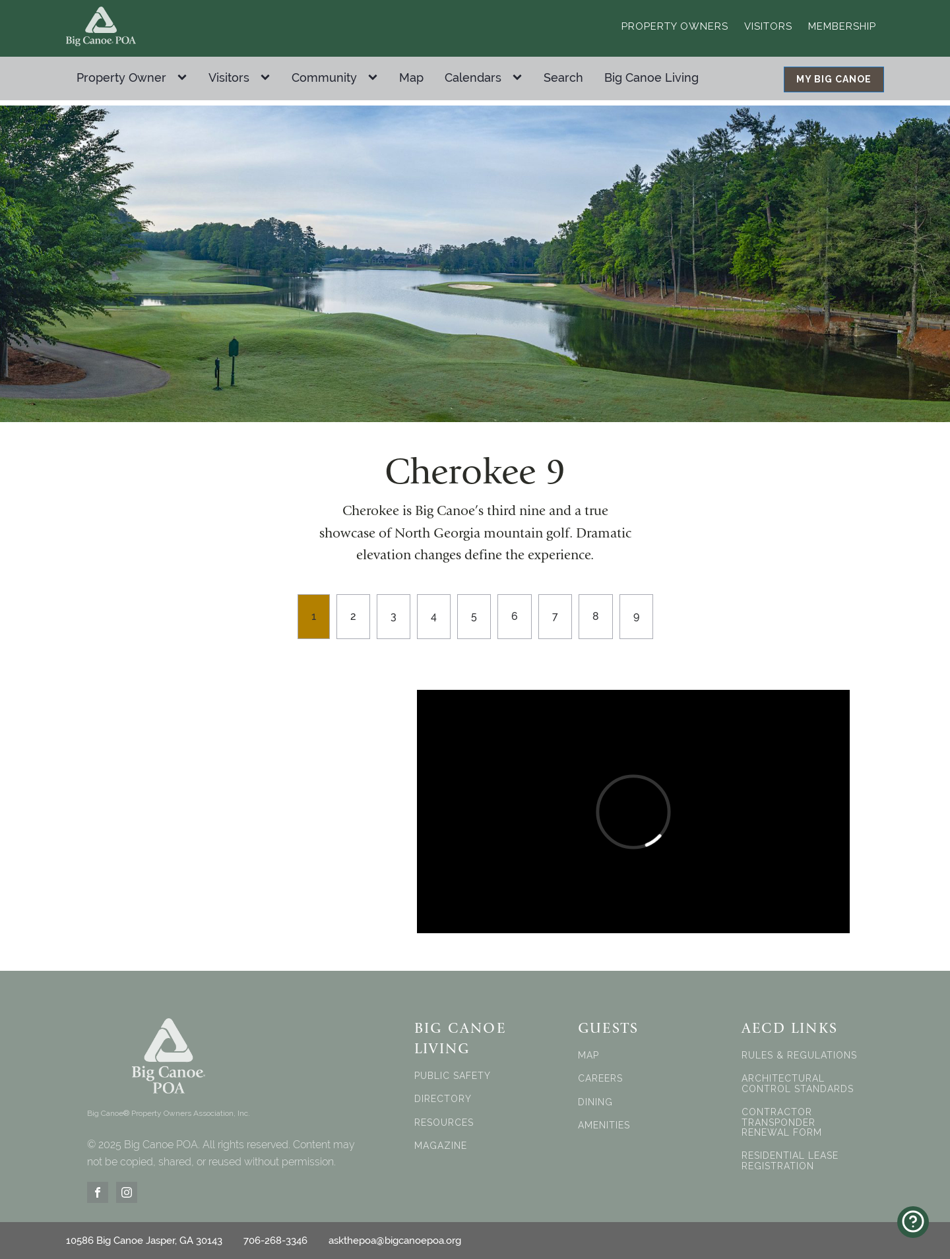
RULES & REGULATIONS (799, 1055)
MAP (588, 1055)
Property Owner (121, 77)
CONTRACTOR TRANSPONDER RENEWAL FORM (782, 1122)
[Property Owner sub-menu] (185, 78)
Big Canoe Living (651, 77)
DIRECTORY (443, 1099)
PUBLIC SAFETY (452, 1076)
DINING (595, 1102)
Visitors (768, 26)
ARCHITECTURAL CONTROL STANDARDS (798, 1083)
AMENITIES (604, 1125)
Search (563, 77)
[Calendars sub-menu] (520, 78)
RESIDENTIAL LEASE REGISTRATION (790, 1161)
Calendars (473, 77)
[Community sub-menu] (375, 78)
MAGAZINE (440, 1146)
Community (324, 77)
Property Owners (674, 26)
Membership (842, 26)
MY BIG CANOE (833, 79)
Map (411, 77)
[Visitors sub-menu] (268, 78)
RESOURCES (444, 1123)
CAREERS (600, 1079)
